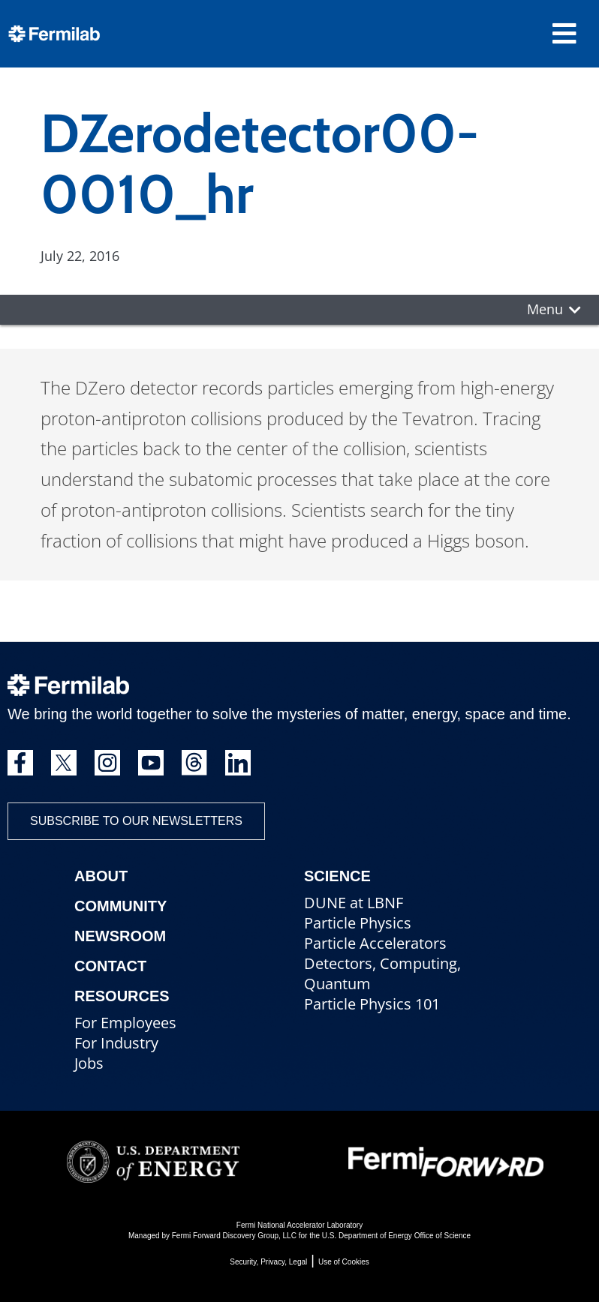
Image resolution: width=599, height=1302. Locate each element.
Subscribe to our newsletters (136, 820)
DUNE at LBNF (353, 902)
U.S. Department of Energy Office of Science (396, 1236)
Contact (110, 966)
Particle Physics (357, 923)
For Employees (125, 1022)
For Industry (116, 1043)
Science (337, 876)
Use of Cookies (343, 1262)
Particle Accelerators (375, 943)
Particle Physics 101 (372, 1004)
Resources (122, 996)
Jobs (89, 1063)
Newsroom (120, 936)
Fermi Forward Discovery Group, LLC (234, 1236)
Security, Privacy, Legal (268, 1262)
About (101, 876)
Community (120, 906)
